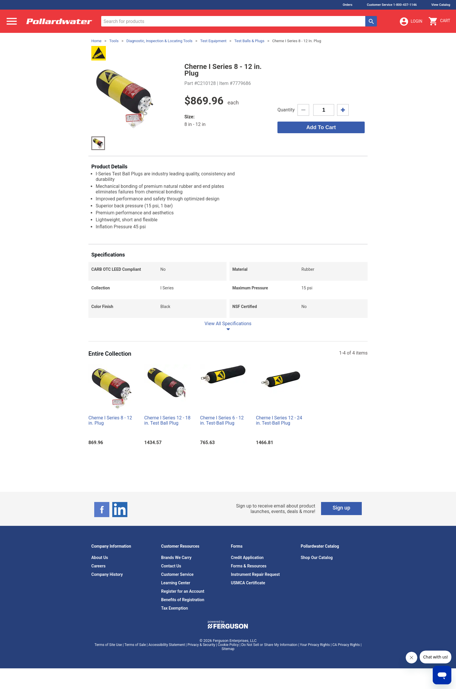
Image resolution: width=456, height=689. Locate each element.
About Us (99, 557)
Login (410, 21)
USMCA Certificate (248, 583)
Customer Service (177, 574)
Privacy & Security (201, 645)
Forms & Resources (248, 566)
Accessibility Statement (166, 645)
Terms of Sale (135, 645)
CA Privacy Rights (346, 645)
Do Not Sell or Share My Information (269, 645)
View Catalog (440, 5)
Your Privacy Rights (315, 645)
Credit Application (247, 557)
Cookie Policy (228, 645)
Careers (98, 566)
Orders (347, 5)
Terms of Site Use (108, 645)
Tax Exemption (174, 608)
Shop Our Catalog (317, 557)
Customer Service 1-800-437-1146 (392, 5)
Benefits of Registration (182, 599)
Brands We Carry (176, 557)
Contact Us (171, 566)
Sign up (341, 508)
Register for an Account (182, 591)
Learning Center (175, 583)
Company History (107, 574)
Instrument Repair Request (255, 574)
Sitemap (228, 649)
